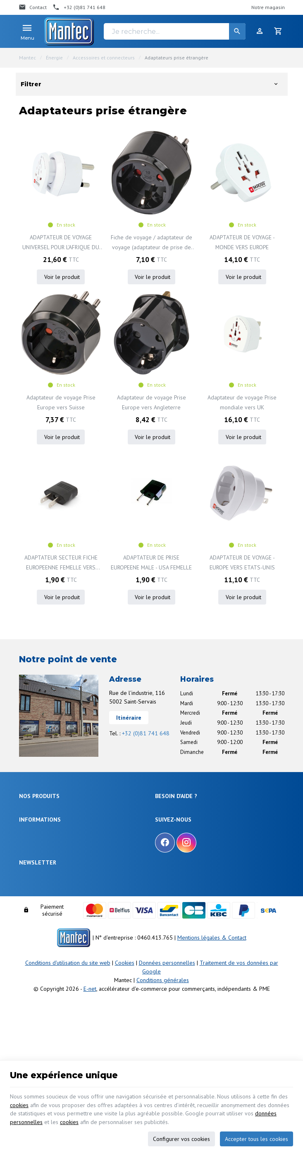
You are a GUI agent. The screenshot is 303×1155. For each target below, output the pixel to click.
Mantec (27, 57)
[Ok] (274, 989)
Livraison (165, 821)
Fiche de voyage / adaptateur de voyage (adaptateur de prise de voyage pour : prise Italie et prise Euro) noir (151, 243)
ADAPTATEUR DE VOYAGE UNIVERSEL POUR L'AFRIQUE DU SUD (60, 243)
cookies (19, 1103)
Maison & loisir (36, 881)
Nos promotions (37, 921)
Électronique (33, 811)
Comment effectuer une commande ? (197, 811)
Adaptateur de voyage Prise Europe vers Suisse (61, 402)
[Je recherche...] (175, 31)
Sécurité (28, 831)
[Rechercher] (237, 31)
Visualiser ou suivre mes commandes (197, 849)
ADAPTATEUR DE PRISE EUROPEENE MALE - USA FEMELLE (151, 563)
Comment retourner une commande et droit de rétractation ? (208, 835)
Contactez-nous (37, 941)
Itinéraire (128, 718)
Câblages (30, 861)
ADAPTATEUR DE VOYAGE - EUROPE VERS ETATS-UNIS (242, 563)
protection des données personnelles (83, 1013)
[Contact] (33, 7)
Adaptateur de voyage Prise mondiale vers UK (242, 402)
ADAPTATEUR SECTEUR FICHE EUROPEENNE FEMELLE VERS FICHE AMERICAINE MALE (61, 563)
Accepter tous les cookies (256, 1137)
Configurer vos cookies (181, 1137)
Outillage (30, 851)
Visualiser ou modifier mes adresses (196, 858)
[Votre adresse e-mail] (151, 989)
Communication (37, 871)
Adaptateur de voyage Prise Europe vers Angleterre (151, 402)
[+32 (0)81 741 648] (79, 7)
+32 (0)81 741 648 (145, 733)
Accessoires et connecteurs (104, 57)
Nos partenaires (37, 951)
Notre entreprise (37, 911)
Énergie (54, 57)
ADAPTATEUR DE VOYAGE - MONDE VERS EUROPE (242, 242)
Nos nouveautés (37, 931)
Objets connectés (39, 841)
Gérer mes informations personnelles (197, 869)
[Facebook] (165, 919)
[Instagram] (186, 919)
